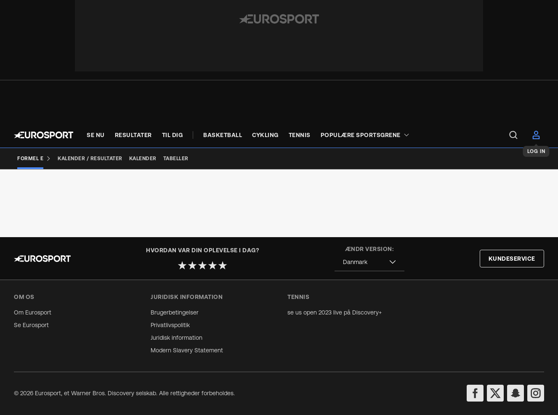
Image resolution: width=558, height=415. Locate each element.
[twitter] (495, 393)
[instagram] (535, 393)
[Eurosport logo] (43, 135)
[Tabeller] (176, 158)
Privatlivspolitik (170, 325)
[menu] (513, 135)
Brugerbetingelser (175, 312)
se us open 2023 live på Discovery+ (334, 312)
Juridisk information (176, 337)
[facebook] (475, 393)
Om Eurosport (32, 312)
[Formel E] (34, 158)
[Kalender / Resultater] (90, 158)
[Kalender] (143, 158)
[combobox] (369, 262)
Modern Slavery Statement (187, 350)
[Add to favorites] (126, 195)
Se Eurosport (31, 325)
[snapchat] (515, 393)
